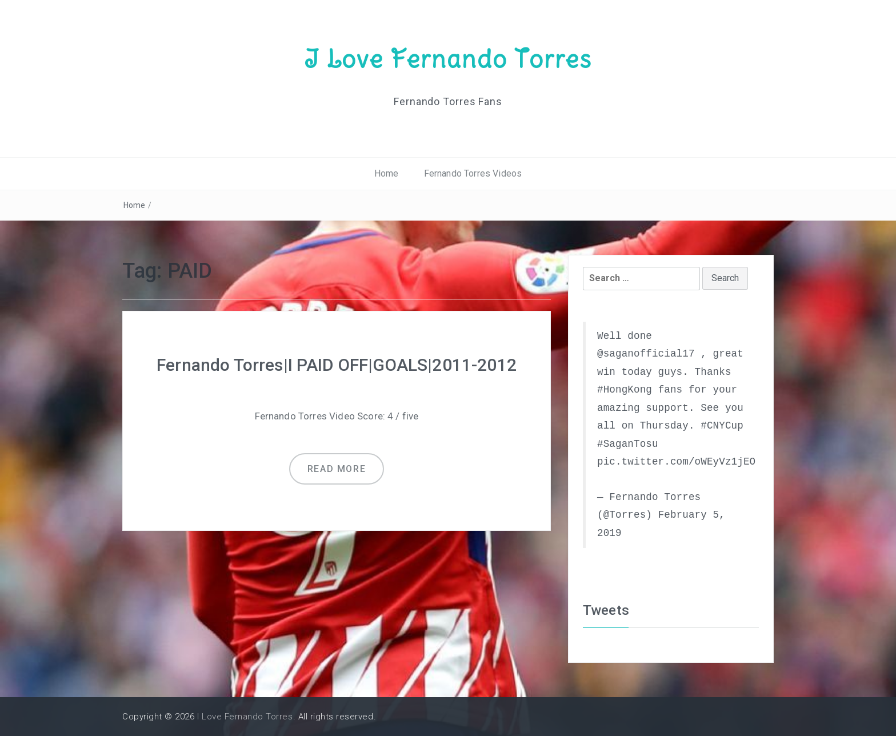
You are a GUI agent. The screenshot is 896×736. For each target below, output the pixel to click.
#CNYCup (722, 426)
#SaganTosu (627, 444)
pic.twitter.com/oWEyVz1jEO (676, 462)
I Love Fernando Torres (448, 59)
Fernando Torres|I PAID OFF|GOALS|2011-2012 (337, 365)
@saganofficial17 (646, 354)
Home (386, 173)
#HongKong (624, 390)
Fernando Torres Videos (473, 173)
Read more (336, 468)
